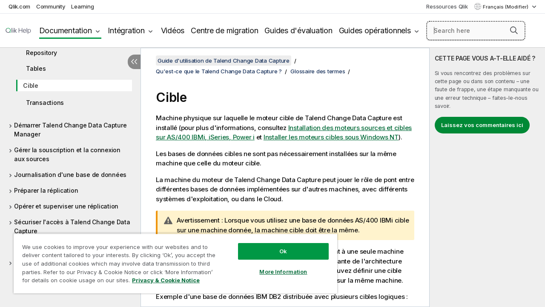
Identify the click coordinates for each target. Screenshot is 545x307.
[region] (172, 260)
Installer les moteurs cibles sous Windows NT (331, 137)
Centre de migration (224, 30)
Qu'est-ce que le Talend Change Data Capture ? (219, 71)
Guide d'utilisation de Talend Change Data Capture (224, 60)
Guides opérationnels (375, 30)
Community (51, 6)
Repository (41, 52)
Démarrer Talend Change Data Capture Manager (70, 130)
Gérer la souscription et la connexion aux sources (67, 154)
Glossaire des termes (317, 71)
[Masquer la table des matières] (134, 62)
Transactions (45, 102)
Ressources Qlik (447, 6)
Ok (277, 244)
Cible (30, 85)
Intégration (126, 30)
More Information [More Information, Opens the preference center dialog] (277, 265)
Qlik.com (19, 6)
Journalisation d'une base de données (70, 174)
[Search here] (476, 31)
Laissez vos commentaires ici (482, 125)
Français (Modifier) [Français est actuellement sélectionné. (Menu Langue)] (506, 7)
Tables (36, 68)
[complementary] (487, 177)
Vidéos (173, 30)
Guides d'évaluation (298, 30)
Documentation (65, 30)
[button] (514, 30)
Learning (82, 6)
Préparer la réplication (46, 190)
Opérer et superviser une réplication (66, 206)
